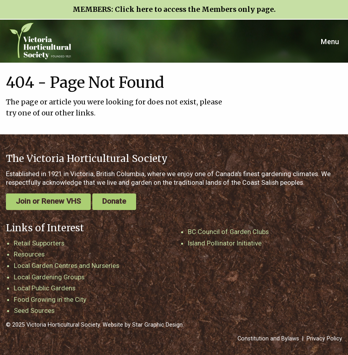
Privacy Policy (324, 338)
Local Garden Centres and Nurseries (66, 266)
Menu (330, 41)
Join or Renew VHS (48, 201)
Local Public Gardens (44, 288)
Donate (114, 201)
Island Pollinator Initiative (225, 243)
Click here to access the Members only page (194, 9)
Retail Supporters (39, 243)
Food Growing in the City (50, 299)
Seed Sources (34, 310)
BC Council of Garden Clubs (228, 232)
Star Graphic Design (157, 325)
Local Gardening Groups (49, 277)
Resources (29, 254)
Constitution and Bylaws (268, 338)
